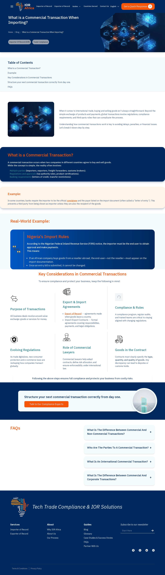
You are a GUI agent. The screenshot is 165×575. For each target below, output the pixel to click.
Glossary (88, 533)
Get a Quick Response (138, 6)
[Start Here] (138, 530)
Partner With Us (91, 546)
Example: (12, 73)
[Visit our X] (140, 550)
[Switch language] (114, 6)
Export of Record (73, 313)
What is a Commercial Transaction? (24, 68)
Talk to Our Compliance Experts (46, 404)
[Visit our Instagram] (153, 550)
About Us (51, 533)
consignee (72, 200)
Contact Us (104, 6)
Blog (17, 32)
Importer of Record (44, 6)
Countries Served (90, 6)
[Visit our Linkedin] (146, 550)
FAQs (10, 87)
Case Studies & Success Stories (98, 538)
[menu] (11, 6)
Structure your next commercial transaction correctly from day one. (39, 82)
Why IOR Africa (54, 529)
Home (10, 32)
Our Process (52, 538)
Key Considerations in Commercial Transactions (30, 77)
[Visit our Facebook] (133, 550)
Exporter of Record (62, 6)
